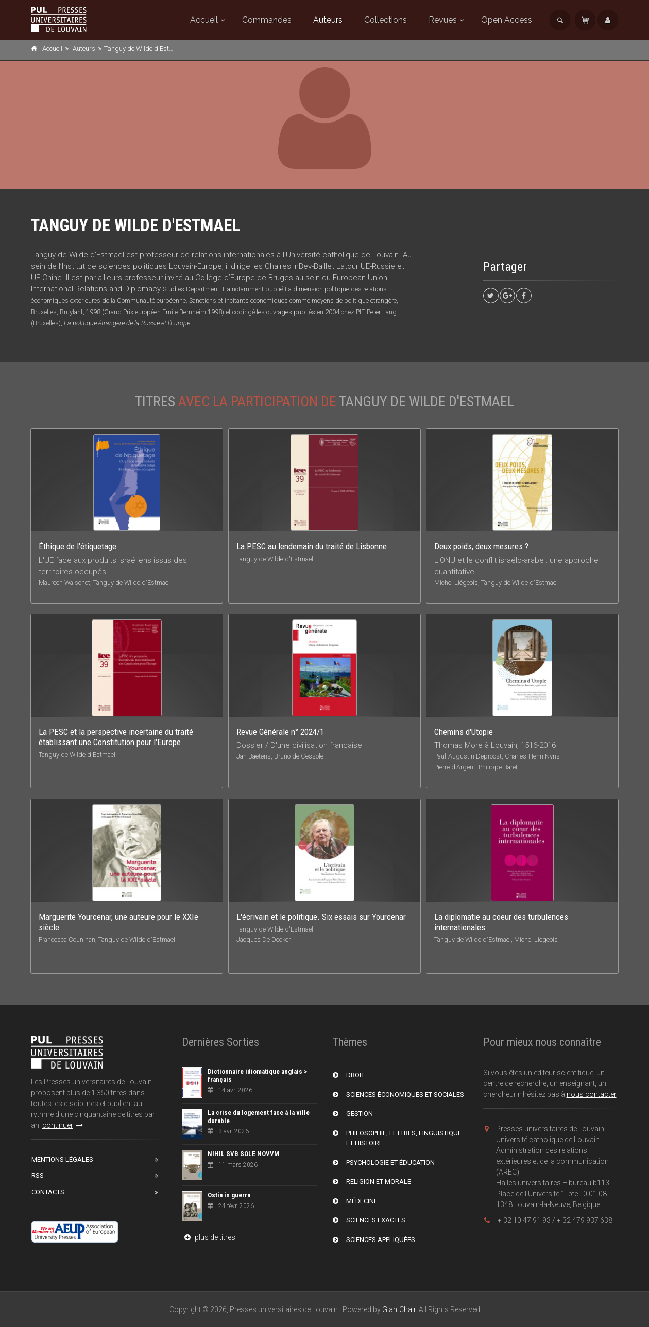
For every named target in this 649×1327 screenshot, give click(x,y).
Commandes (267, 20)
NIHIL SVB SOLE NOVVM (243, 1154)
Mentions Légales (62, 1159)
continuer (62, 1125)
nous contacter (592, 1094)
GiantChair (399, 1309)
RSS (37, 1175)
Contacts (47, 1192)
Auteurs (328, 20)
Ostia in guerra (229, 1195)
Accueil (204, 20)
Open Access (506, 20)
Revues (443, 20)
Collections (385, 20)
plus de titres (208, 1237)
